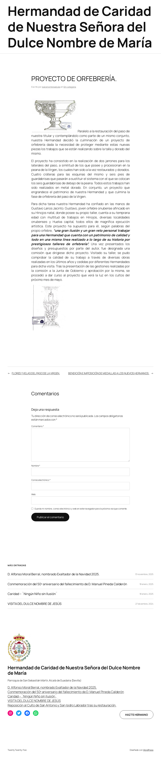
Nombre (35, 465)
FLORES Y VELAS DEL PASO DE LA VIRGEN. (36, 373)
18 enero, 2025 (146, 584)
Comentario (37, 426)
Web (33, 494)
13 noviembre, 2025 (144, 574)
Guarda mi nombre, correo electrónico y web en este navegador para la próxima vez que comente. (80, 508)
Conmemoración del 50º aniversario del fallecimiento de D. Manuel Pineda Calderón (67, 584)
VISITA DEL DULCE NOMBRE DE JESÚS (35, 603)
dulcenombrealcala (51, 86)
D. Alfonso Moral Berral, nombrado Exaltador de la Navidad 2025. (53, 574)
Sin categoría (69, 86)
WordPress (148, 749)
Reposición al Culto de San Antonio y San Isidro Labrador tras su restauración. (62, 705)
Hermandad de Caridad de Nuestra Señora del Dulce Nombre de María (80, 26)
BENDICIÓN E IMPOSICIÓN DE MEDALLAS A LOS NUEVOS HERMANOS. (108, 373)
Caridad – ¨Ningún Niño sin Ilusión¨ (32, 594)
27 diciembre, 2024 (144, 603)
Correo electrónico (41, 480)
